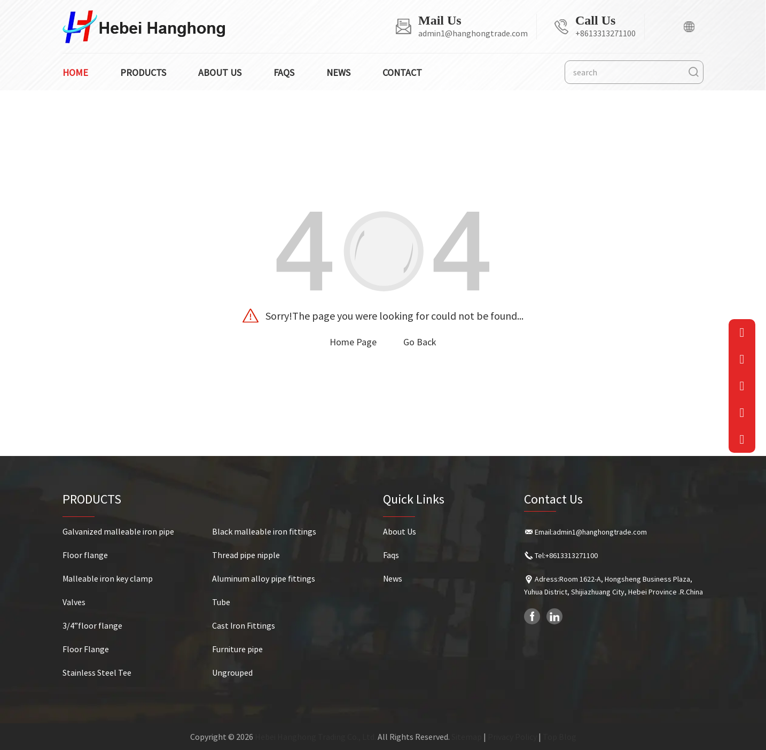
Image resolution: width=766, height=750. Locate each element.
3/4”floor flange (92, 625)
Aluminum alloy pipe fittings (263, 578)
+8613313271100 (605, 33)
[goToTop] (742, 439)
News (338, 72)
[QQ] (742, 412)
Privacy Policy (512, 736)
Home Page (353, 342)
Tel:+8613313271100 (566, 555)
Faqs (283, 72)
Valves (73, 602)
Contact (402, 72)
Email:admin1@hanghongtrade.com (591, 532)
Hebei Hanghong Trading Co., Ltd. (315, 736)
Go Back (419, 342)
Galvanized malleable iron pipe (118, 531)
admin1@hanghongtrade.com (473, 33)
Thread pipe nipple (246, 555)
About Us (399, 531)
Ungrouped (232, 672)
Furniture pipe (237, 649)
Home (75, 72)
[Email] (742, 332)
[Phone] (742, 359)
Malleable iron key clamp (107, 578)
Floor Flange (85, 649)
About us (219, 72)
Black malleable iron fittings (264, 531)
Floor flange (85, 555)
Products (143, 72)
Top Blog (559, 736)
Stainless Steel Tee (96, 672)
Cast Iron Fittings (243, 625)
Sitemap (466, 736)
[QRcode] (742, 386)
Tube (221, 602)
